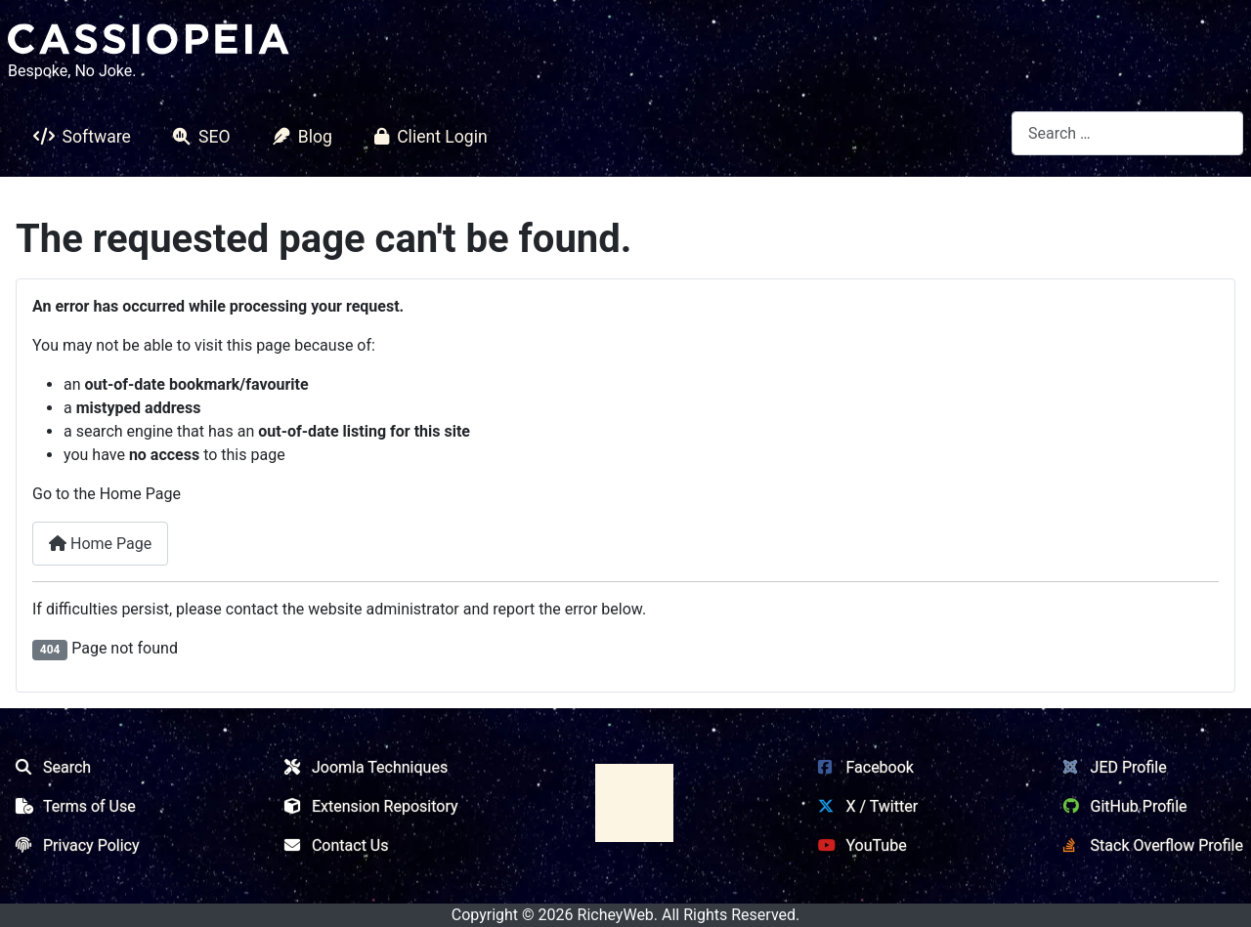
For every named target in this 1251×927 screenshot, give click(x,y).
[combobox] (1127, 133)
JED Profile (1111, 767)
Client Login (427, 136)
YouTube (858, 845)
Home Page (100, 543)
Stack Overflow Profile (1149, 845)
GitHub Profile (1121, 806)
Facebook (861, 767)
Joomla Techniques (362, 767)
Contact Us (333, 845)
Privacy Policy (74, 845)
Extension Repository (367, 806)
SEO (198, 136)
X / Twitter (864, 806)
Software (78, 136)
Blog (298, 136)
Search (49, 767)
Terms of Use (72, 806)
